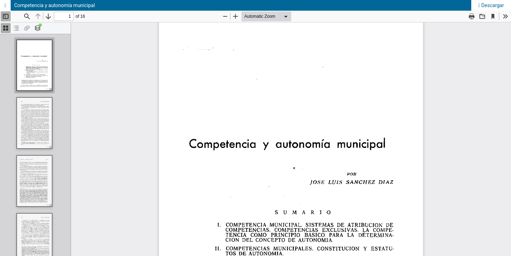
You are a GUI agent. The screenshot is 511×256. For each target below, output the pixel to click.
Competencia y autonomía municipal (54, 5)
